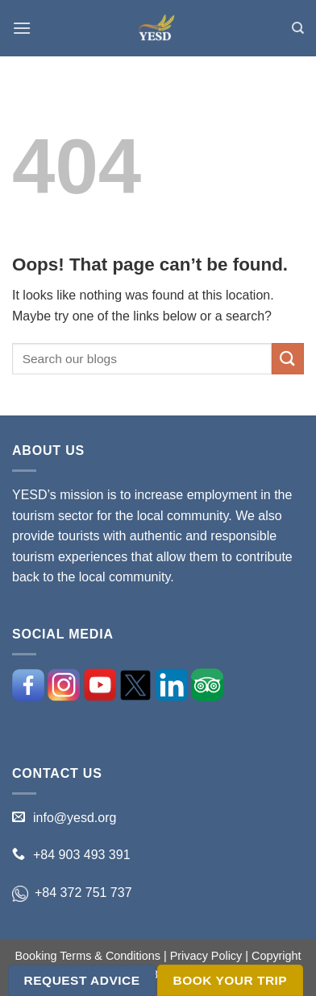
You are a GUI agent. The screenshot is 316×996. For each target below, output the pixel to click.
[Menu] (21, 28)
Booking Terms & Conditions (87, 955)
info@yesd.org (74, 817)
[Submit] (288, 358)
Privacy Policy (206, 955)
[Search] (298, 28)
